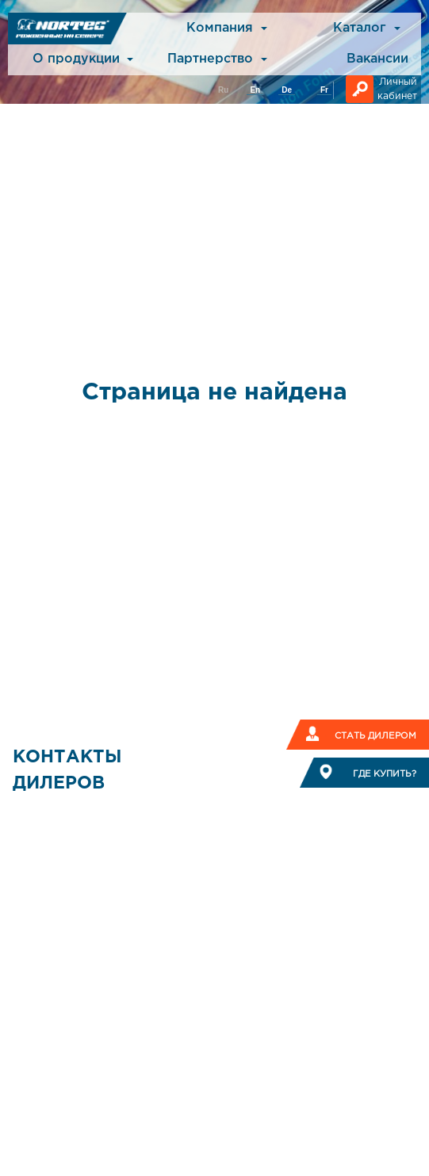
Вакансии (377, 59)
